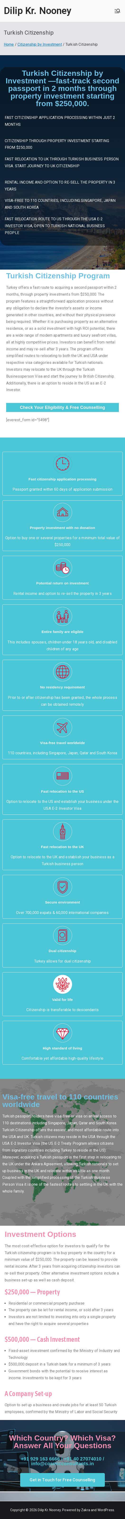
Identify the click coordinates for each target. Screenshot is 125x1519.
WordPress (105, 1510)
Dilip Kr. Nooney (38, 10)
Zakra (85, 1510)
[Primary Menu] (117, 11)
